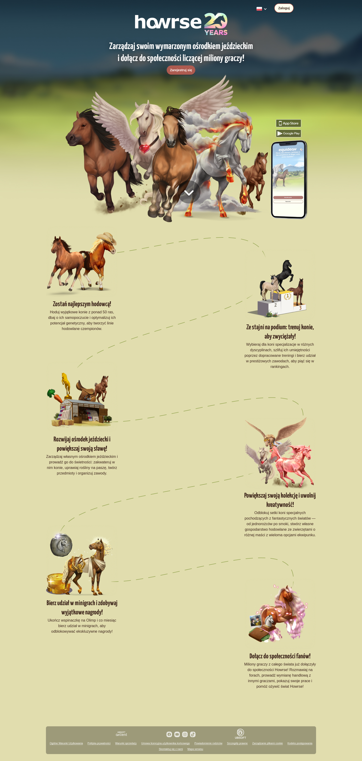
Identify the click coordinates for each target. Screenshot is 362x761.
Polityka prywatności (99, 743)
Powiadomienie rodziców (208, 743)
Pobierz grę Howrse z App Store (288, 123)
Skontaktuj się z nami (171, 749)
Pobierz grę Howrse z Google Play (288, 133)
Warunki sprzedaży (126, 743)
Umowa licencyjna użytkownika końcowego (165, 743)
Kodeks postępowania (299, 743)
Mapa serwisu (195, 749)
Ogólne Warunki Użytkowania (66, 743)
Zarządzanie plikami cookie (267, 743)
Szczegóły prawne (237, 743)
